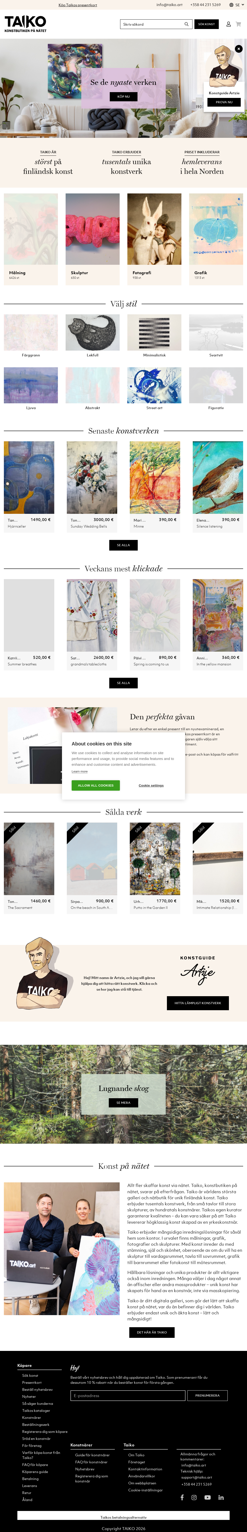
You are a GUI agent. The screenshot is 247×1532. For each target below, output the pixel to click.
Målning (17, 272)
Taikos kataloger (36, 1410)
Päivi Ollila (142, 658)
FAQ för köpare (35, 1464)
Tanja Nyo (16, 520)
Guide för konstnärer (92, 1454)
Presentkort (32, 1382)
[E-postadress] (128, 1395)
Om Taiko (136, 1454)
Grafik (200, 272)
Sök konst (206, 24)
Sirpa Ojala (80, 901)
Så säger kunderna (37, 1403)
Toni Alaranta (82, 520)
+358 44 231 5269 (196, 1484)
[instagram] (194, 1497)
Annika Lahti (207, 658)
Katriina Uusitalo (22, 658)
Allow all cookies (96, 785)
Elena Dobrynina (211, 520)
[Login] (228, 24)
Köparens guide (35, 1471)
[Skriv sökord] (149, 24)
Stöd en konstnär (36, 1438)
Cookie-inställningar (145, 1490)
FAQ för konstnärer (91, 1461)
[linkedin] (221, 1497)
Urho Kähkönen (147, 901)
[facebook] (182, 1497)
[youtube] (207, 1497)
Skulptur (79, 272)
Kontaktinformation (145, 1468)
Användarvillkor (141, 1475)
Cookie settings (151, 785)
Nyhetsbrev (84, 1468)
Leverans (29, 1485)
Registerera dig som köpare (45, 1431)
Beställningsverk (35, 1424)
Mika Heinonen (209, 901)
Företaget (136, 1461)
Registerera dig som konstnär (91, 1478)
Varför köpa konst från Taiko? (41, 1455)
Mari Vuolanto (146, 520)
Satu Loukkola (82, 658)
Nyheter (29, 1396)
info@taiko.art (193, 1465)
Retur (26, 1492)
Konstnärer (31, 1417)
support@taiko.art (196, 1477)
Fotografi (142, 272)
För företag (31, 1445)
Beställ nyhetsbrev (37, 1389)
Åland (27, 1499)
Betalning (30, 1478)
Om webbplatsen (142, 1482)
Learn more (80, 771)
